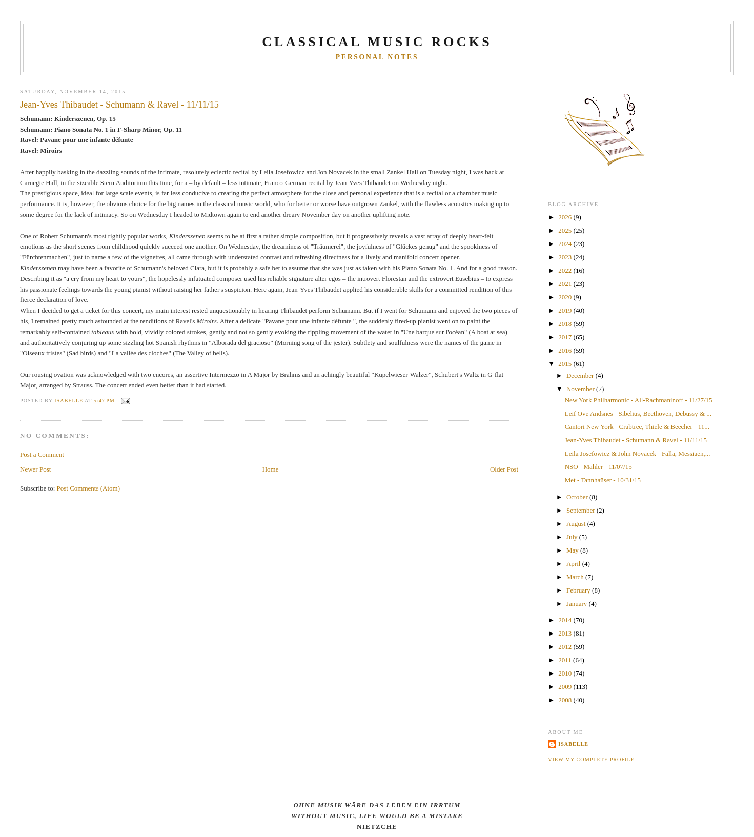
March (575, 577)
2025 (565, 230)
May (573, 550)
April (574, 563)
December (581, 375)
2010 (565, 673)
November (581, 389)
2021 (565, 284)
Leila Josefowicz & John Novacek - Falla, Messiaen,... (637, 453)
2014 (565, 620)
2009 (565, 686)
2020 (565, 297)
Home (270, 469)
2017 (565, 337)
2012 (565, 646)
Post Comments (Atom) (88, 488)
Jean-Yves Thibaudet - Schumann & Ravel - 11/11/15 (636, 440)
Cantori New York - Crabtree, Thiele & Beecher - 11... (637, 427)
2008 (565, 700)
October (577, 497)
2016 (565, 350)
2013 (565, 633)
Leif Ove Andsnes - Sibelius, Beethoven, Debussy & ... (638, 413)
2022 (565, 270)
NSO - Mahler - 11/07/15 (598, 467)
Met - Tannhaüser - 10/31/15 (603, 480)
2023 (565, 257)
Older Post (504, 469)
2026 (565, 217)
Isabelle (573, 744)
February (579, 590)
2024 (565, 244)
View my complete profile (591, 759)
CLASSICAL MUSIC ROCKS (377, 41)
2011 (565, 660)
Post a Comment (42, 454)
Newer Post (35, 469)
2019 (565, 310)
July (572, 537)
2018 (565, 324)
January (577, 603)
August (576, 523)
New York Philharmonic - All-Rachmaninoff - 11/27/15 (638, 400)
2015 (565, 364)
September (581, 510)
